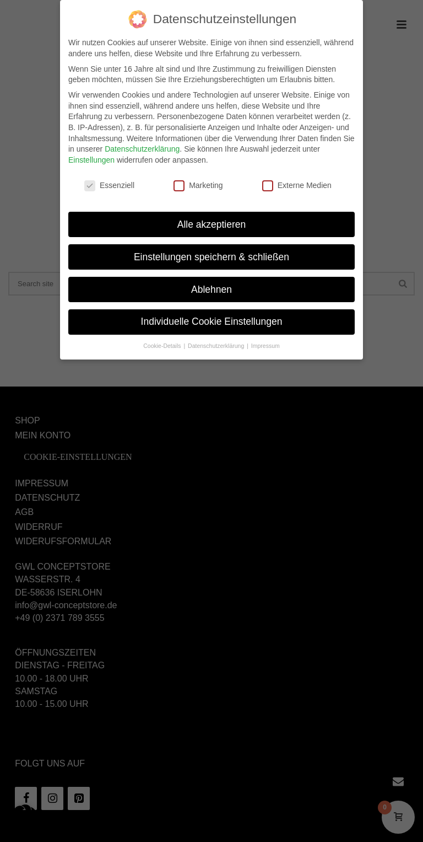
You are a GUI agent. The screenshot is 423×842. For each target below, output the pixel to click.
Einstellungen (91, 151)
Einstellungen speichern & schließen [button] (211, 248)
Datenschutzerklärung (142, 140)
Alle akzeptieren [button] (211, 215)
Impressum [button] (265, 337)
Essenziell (109, 176)
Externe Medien (297, 176)
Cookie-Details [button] (162, 337)
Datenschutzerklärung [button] (217, 337)
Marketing (198, 176)
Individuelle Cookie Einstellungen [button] (212, 313)
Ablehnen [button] (211, 280)
